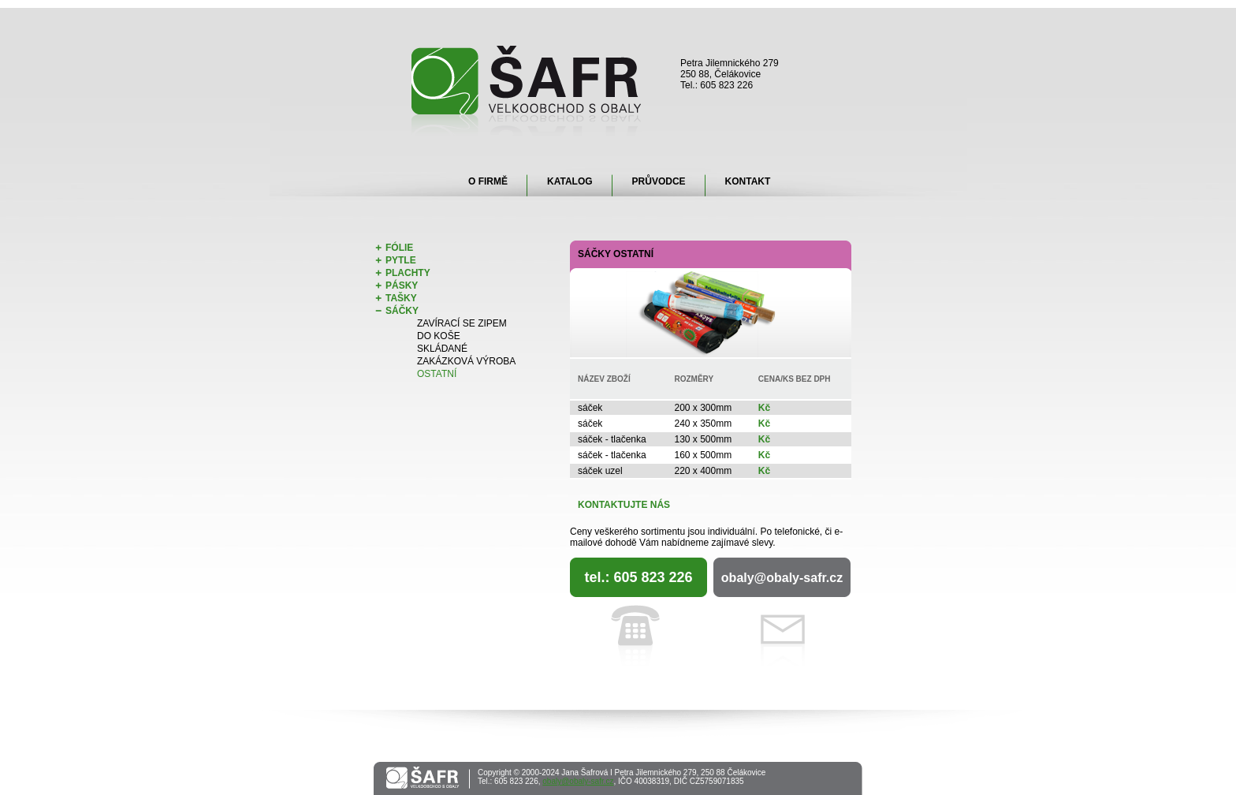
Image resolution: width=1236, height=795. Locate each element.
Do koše (438, 336)
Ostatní (436, 373)
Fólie (399, 247)
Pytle (400, 260)
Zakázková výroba (466, 361)
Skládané (442, 348)
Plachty (407, 272)
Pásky (401, 285)
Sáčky (402, 310)
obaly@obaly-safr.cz (782, 577)
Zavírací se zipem (462, 323)
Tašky (401, 298)
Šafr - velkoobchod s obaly (526, 91)
